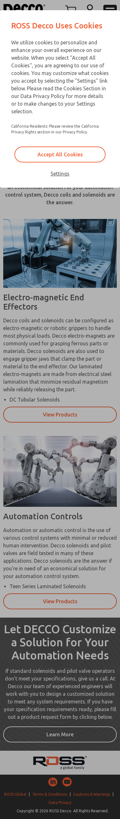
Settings (60, 174)
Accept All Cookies (60, 154)
